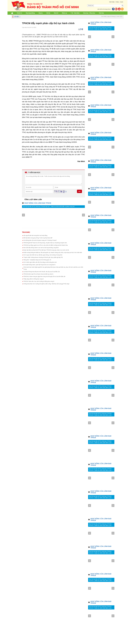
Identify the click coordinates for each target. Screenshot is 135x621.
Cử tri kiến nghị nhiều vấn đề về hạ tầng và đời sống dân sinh (40, 262)
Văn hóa (101, 13)
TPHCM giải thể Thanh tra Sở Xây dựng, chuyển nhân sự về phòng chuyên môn (45, 242)
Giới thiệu (111, 2)
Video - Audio (119, 2)
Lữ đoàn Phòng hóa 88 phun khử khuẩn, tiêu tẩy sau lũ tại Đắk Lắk (41, 271)
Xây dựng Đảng (30, 13)
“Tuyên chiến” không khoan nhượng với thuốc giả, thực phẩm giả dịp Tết (43, 257)
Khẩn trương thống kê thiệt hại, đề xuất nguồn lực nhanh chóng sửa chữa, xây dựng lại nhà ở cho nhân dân (52, 252)
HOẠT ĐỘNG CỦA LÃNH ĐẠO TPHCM (37, 203)
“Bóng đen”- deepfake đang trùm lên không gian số (37, 259)
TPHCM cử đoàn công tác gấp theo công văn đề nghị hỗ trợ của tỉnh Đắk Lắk (44, 276)
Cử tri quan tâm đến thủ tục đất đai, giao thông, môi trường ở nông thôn (42, 255)
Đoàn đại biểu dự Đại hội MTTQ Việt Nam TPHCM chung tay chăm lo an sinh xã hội (46, 250)
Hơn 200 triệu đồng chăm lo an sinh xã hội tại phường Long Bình (41, 247)
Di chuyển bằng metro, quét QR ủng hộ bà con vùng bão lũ (39, 264)
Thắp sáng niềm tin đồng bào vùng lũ (33, 279)
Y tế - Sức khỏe (75, 13)
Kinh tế (56, 13)
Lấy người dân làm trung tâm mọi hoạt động (35, 235)
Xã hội (48, 13)
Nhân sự (64, 13)
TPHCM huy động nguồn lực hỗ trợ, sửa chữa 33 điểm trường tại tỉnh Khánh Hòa (45, 245)
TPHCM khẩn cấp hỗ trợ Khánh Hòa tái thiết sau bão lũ (38, 274)
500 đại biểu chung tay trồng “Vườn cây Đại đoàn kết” (37, 238)
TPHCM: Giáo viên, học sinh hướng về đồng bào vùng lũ (38, 281)
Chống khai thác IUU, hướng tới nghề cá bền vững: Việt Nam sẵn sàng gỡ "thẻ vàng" (46, 283)
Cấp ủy (41, 13)
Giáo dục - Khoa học (89, 13)
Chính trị (19, 13)
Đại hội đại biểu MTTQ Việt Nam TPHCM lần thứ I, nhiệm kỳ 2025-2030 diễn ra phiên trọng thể (48, 206)
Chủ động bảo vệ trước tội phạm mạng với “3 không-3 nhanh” (40, 240)
